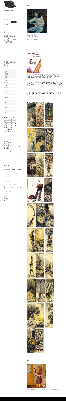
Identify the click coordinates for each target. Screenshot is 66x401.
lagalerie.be (6, 167)
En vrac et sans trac (7, 142)
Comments (6, 198)
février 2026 (7, 76)
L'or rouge (5, 149)
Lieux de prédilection (7, 47)
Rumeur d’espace (6, 161)
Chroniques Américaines (8, 139)
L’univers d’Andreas (31, 101)
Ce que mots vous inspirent (8, 34)
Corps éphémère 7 (30, 6)
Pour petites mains (7, 53)
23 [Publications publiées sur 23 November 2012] (13, 125)
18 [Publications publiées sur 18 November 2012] (4, 125)
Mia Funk (5, 159)
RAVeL (5, 185)
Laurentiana (6, 152)
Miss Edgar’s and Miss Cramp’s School (48, 82)
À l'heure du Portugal (7, 31)
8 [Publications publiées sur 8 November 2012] (11, 121)
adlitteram (5, 133)
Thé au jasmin (6, 163)
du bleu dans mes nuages (8, 140)
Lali (60, 1)
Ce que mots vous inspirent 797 (33, 361)
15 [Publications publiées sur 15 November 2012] (11, 123)
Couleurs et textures (7, 35)
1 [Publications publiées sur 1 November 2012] (11, 119)
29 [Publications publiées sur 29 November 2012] (11, 127)
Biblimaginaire (6, 137)
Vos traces (5, 64)
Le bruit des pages (7, 153)
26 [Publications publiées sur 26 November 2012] (6, 127)
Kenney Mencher (6, 148)
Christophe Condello (7, 138)
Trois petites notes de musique (9, 62)
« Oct (8, 129)
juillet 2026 (7, 71)
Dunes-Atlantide (6, 141)
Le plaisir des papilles (8, 45)
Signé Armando (6, 57)
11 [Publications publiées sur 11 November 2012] (4, 123)
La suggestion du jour (7, 43)
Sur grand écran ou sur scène (9, 61)
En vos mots (6, 37)
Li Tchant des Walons (7, 189)
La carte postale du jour (8, 41)
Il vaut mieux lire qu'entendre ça (10, 39)
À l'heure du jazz (7, 30)
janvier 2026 (7, 77)
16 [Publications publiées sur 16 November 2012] (13, 123)
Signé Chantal (6, 58)
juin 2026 (6, 72)
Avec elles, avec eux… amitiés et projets (11, 29)
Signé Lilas (6, 60)
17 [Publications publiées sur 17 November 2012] (15, 123)
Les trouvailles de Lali (8, 46)
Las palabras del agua (7, 151)
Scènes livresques (7, 56)
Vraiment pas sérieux (7, 65)
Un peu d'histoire (7, 63)
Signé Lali (5, 59)
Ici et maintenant (7, 144)
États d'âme (6, 33)
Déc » (12, 129)
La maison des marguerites (8, 150)
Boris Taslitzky (38, 41)
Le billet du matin (7, 44)
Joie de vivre (6, 147)
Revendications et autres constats (10, 55)
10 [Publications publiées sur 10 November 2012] (15, 121)
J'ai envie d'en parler (8, 145)
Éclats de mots (6, 134)
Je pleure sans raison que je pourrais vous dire (12, 146)
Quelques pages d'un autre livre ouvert (11, 160)
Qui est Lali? (6, 54)
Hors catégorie (6, 38)
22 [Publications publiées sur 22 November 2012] (11, 125)
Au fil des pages (7, 28)
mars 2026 (6, 75)
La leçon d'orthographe (8, 42)
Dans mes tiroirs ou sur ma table (9, 36)
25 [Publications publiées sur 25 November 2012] (4, 127)
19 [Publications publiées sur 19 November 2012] (6, 125)
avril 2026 (6, 74)
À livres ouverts (7, 32)
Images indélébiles (7, 40)
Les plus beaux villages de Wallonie (10, 184)
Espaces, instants (7, 143)
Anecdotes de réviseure (8, 27)
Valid (6, 199)
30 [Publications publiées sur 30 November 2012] (13, 127)
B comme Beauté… (6, 135)
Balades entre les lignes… (8, 136)
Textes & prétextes (7, 162)
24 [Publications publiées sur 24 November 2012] (15, 125)
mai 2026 (6, 73)
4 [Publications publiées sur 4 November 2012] (4, 121)
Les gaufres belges (7, 178)
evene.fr (5, 188)
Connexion (6, 19)
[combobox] (7, 22)
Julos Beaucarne (6, 181)
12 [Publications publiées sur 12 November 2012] (6, 123)
